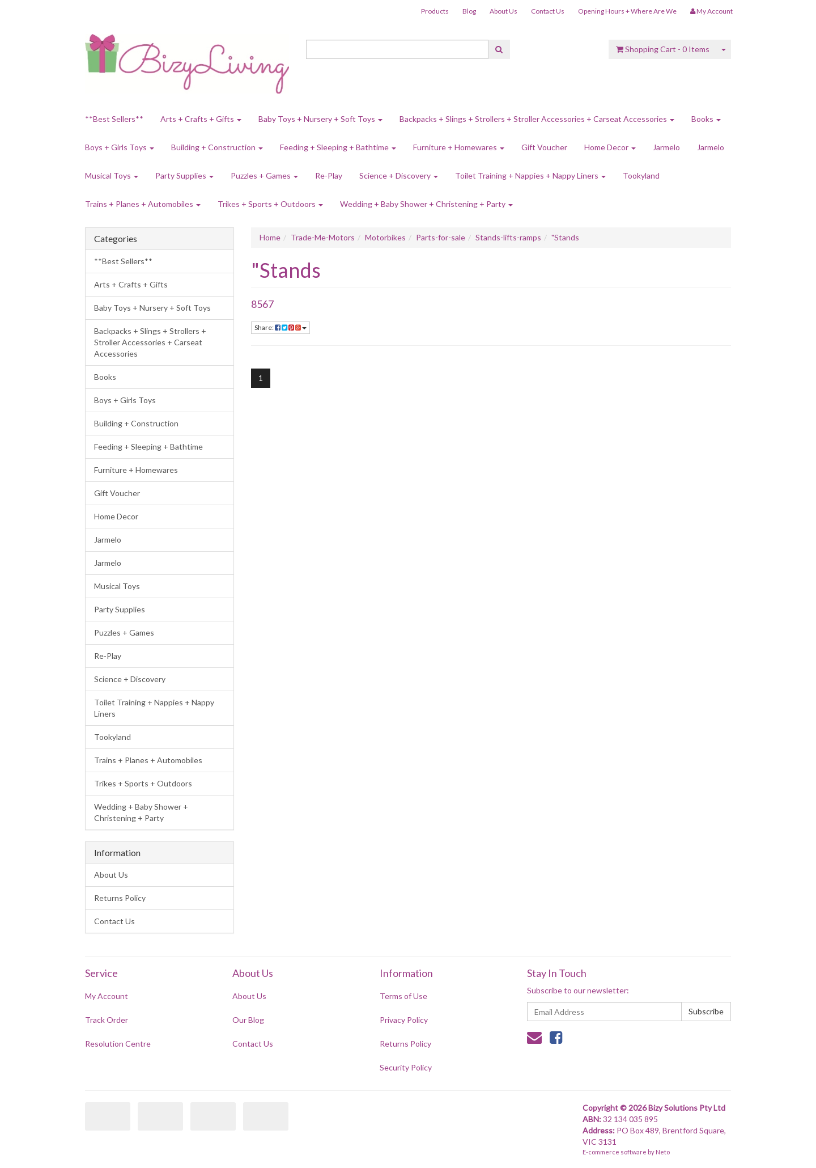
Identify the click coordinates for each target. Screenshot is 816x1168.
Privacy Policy (404, 1020)
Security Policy (406, 1067)
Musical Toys (111, 175)
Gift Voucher (544, 147)
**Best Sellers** (114, 119)
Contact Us (547, 11)
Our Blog (248, 1020)
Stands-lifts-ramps (508, 237)
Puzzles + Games (264, 175)
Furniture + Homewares (458, 147)
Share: (280, 327)
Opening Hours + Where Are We (627, 11)
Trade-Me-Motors (323, 237)
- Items (662, 49)
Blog (469, 11)
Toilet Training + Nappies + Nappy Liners (530, 175)
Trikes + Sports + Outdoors (270, 204)
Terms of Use (403, 996)
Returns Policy (120, 898)
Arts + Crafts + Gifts (200, 119)
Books (706, 119)
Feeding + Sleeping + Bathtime (338, 147)
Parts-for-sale (440, 237)
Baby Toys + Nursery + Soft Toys (320, 119)
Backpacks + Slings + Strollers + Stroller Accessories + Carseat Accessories (537, 119)
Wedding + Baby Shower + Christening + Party (426, 204)
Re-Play (328, 175)
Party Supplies (184, 175)
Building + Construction (217, 147)
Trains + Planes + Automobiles (143, 204)
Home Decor (610, 147)
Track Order (106, 1020)
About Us (503, 11)
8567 (262, 304)
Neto (663, 1152)
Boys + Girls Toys (119, 147)
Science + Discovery (398, 175)
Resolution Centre (118, 1043)
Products (435, 11)
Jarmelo (666, 147)
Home (270, 237)
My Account (106, 996)
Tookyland (641, 175)
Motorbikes (385, 237)
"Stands (565, 237)
